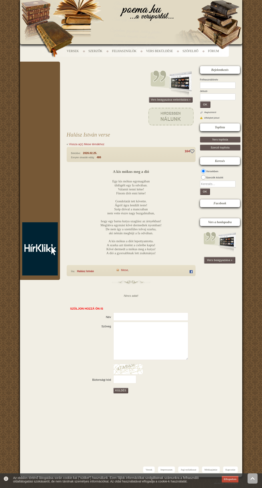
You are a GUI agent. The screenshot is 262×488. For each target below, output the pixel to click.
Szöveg (106, 326)
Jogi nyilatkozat (188, 469)
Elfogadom (230, 479)
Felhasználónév (209, 79)
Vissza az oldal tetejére (253, 478)
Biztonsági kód (101, 379)
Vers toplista (220, 139)
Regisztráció (210, 112)
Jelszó (204, 91)
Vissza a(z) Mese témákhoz (86, 144)
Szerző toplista (220, 147)
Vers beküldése (159, 51)
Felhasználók (124, 51)
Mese (124, 270)
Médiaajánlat (210, 469)
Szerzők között (214, 177)
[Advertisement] (40, 75)
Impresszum (166, 469)
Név (108, 317)
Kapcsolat (230, 469)
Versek (73, 51)
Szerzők (95, 51)
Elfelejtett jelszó (212, 118)
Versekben (212, 171)
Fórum (213, 51)
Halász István (85, 271)
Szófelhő (190, 51)
